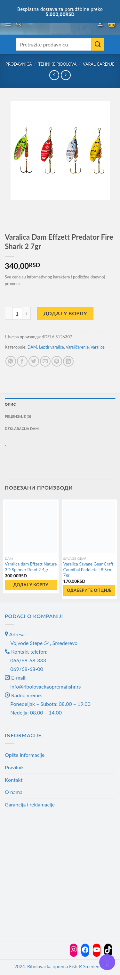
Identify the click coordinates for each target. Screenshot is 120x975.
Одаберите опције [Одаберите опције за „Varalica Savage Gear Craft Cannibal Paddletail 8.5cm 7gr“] (89, 590)
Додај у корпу (65, 313)
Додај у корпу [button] (30, 584)
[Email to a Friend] (45, 361)
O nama (13, 792)
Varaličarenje (99, 64)
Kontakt (13, 780)
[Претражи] (18, 23)
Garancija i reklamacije (30, 804)
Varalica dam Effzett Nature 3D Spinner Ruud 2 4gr (31, 566)
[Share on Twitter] (33, 361)
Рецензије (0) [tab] (18, 416)
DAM (32, 347)
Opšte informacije (25, 755)
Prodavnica (18, 64)
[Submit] (97, 44)
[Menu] (8, 23)
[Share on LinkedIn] (68, 361)
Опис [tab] (10, 404)
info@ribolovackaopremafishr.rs (45, 686)
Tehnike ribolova (57, 64)
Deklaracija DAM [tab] (22, 428)
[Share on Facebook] (22, 361)
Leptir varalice (51, 347)
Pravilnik (14, 767)
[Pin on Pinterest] (57, 361)
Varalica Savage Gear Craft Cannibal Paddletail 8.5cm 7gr (88, 569)
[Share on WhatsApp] (10, 361)
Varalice (98, 347)
